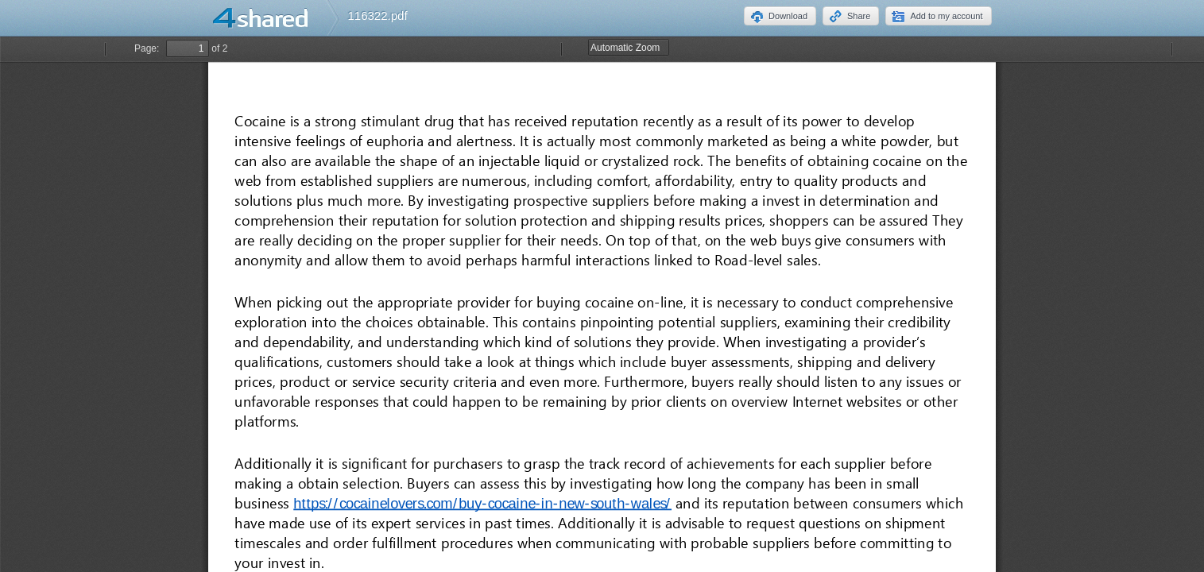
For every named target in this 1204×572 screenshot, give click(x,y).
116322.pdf (378, 15)
